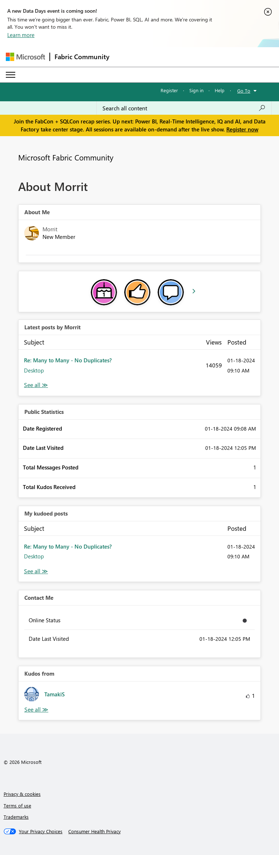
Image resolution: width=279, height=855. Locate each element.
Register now (242, 129)
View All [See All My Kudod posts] (36, 571)
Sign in (196, 90)
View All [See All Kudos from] (36, 709)
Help (220, 90)
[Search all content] (184, 108)
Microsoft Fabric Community (65, 157)
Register (169, 90)
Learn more (21, 34)
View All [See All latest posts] (36, 385)
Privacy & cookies (22, 794)
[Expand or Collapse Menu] (10, 74)
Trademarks (16, 817)
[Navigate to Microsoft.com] (25, 57)
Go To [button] (243, 90)
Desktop (34, 370)
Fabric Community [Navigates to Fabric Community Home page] (81, 56)
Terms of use (17, 805)
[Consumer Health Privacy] (94, 831)
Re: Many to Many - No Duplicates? (68, 360)
